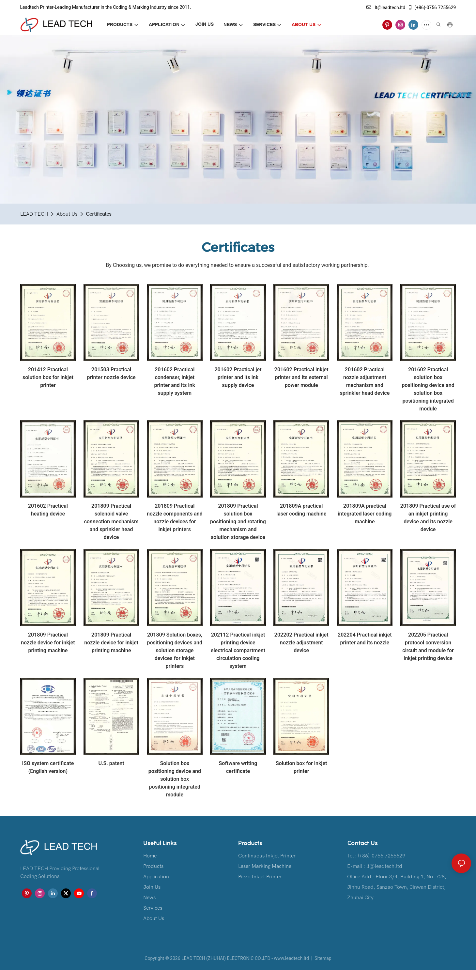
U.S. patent (111, 763)
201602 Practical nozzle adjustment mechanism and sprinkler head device (365, 381)
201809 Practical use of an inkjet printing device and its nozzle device (428, 517)
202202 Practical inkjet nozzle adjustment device (301, 643)
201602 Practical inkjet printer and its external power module (301, 377)
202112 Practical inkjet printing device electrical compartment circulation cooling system (238, 650)
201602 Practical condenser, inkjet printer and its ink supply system (174, 381)
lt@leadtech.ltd (386, 7)
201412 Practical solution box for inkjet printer (48, 377)
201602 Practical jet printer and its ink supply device (237, 377)
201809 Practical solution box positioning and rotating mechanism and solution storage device (238, 521)
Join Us (152, 887)
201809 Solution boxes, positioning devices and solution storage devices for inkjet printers (175, 650)
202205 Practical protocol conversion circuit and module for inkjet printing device (428, 646)
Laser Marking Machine (264, 866)
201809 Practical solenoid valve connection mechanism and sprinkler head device (111, 521)
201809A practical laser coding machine (301, 510)
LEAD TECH (34, 214)
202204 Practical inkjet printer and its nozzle (365, 639)
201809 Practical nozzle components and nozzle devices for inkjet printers (175, 517)
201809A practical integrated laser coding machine (365, 514)
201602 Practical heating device (48, 510)
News (149, 898)
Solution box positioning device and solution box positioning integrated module (174, 779)
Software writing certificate (238, 767)
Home (150, 856)
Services (152, 908)
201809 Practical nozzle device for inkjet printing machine (48, 643)
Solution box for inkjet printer (301, 767)
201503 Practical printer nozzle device (111, 373)
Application (156, 877)
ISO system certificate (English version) (48, 767)
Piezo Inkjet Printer (260, 877)
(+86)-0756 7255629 (431, 7)
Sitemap (322, 958)
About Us (66, 214)
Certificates (98, 214)
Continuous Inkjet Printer (267, 856)
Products (153, 866)
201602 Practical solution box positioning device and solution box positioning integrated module (428, 389)
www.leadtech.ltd (291, 958)
